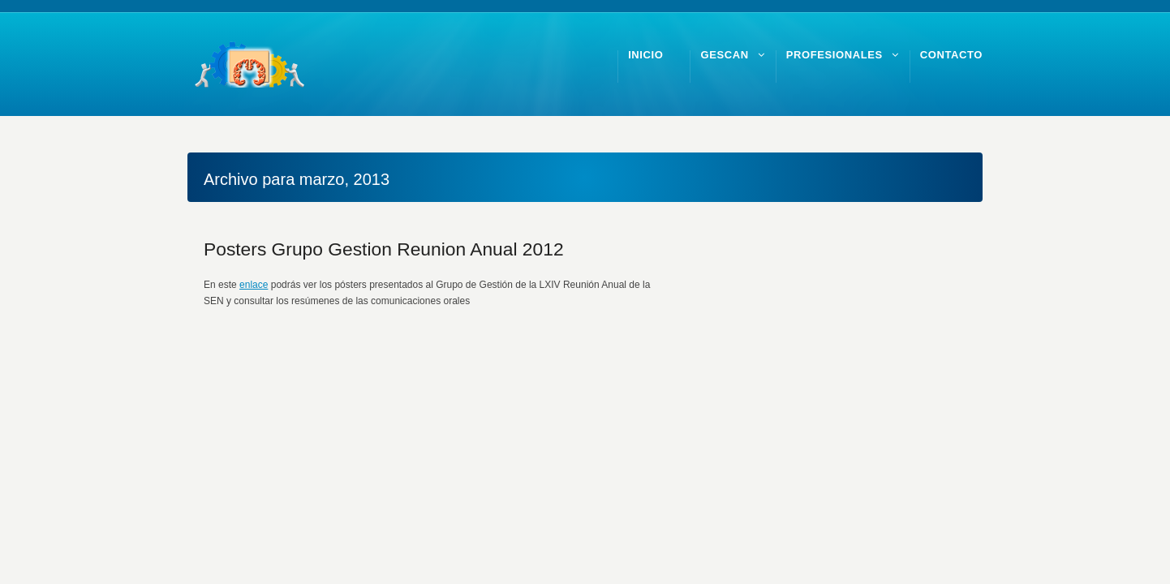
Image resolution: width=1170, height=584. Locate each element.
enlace (253, 284)
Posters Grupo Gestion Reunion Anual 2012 (384, 249)
